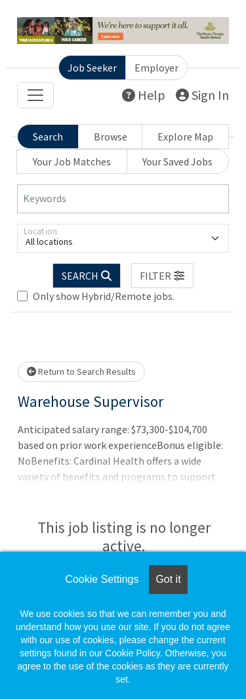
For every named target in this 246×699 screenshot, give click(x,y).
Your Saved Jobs (177, 161)
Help (143, 95)
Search (48, 136)
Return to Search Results (81, 371)
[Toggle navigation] (35, 95)
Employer (156, 67)
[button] (162, 275)
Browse (110, 136)
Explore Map (185, 136)
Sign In (202, 95)
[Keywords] (123, 198)
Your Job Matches (72, 161)
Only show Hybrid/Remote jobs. (103, 296)
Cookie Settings (101, 579)
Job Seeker (92, 67)
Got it (167, 579)
